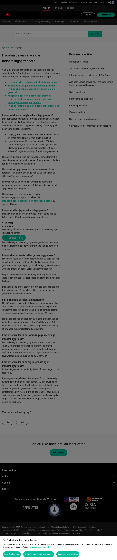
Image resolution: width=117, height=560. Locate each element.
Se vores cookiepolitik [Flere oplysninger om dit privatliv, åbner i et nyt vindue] (39, 547)
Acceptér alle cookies (68, 554)
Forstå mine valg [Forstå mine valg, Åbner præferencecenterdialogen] (11, 554)
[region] (58, 548)
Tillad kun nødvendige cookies (39, 554)
